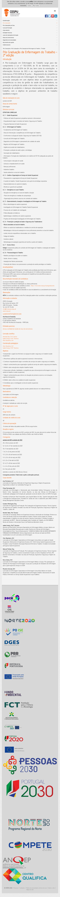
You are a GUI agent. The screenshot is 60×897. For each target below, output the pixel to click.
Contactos (22, 888)
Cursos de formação (7, 28)
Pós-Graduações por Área (9, 25)
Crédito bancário (6, 45)
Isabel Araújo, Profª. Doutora (10, 338)
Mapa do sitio (30, 889)
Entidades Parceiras (7, 32)
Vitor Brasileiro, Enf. (8, 340)
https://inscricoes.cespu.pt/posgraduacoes (42, 286)
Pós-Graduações (6, 23)
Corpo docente (6, 30)
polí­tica (31, 1)
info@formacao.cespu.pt (9, 309)
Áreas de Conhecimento (8, 37)
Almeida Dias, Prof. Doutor (10, 337)
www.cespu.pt (6, 311)
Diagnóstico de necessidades (9, 40)
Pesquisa (16, 888)
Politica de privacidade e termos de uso (36, 888)
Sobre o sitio (51, 888)
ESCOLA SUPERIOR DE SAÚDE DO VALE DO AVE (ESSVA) (17, 329)
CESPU (11, 12)
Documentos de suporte (8, 42)
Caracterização (6, 20)
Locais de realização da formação (10, 35)
